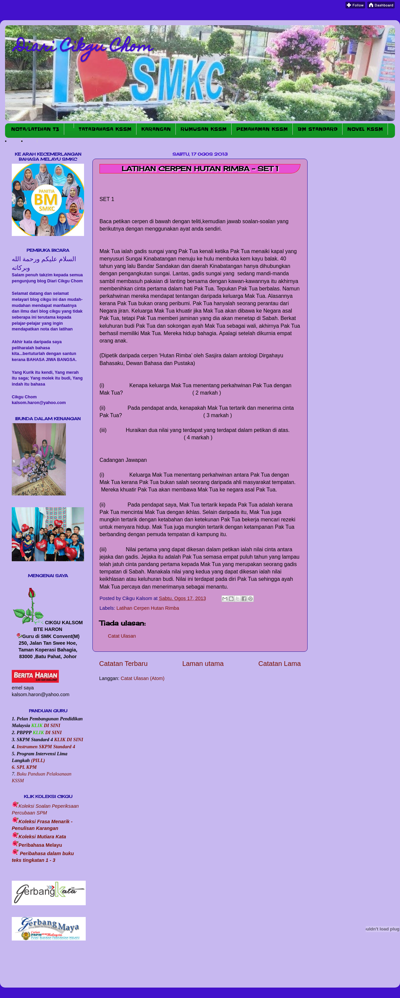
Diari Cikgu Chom (84, 48)
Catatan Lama (279, 663)
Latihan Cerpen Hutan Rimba (147, 608)
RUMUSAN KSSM (204, 129)
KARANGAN (156, 129)
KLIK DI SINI (68, 739)
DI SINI (52, 725)
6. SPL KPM (24, 767)
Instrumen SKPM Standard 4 (45, 746)
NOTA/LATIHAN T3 (35, 129)
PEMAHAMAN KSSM (262, 129)
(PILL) (38, 760)
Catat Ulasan (122, 636)
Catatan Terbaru (123, 663)
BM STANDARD (317, 129)
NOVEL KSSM (365, 129)
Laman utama (203, 663)
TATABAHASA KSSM (105, 129)
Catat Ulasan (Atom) (142, 678)
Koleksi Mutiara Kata (42, 836)
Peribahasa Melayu (40, 845)
